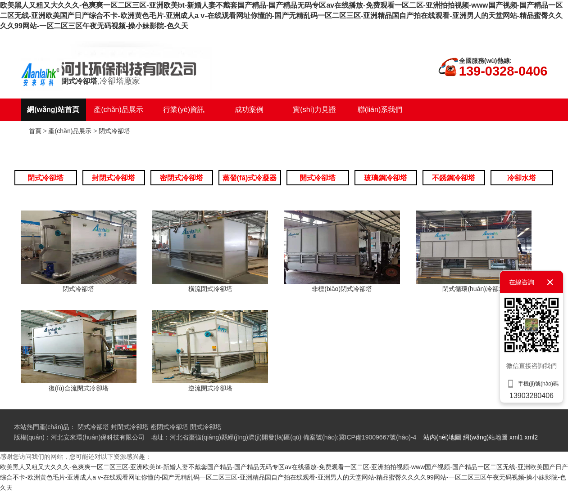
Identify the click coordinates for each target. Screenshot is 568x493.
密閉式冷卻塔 (181, 178)
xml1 (516, 437)
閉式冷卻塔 (114, 130)
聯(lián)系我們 (380, 109)
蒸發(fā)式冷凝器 (250, 178)
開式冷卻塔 (318, 178)
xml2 (531, 437)
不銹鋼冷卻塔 (453, 178)
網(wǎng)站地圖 (485, 437)
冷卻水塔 (521, 178)
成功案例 (249, 109)
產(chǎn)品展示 (118, 109)
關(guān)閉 (550, 282)
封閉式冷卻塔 (113, 178)
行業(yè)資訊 (183, 109)
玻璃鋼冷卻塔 (385, 178)
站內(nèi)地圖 (442, 437)
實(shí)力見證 (314, 109)
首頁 (35, 130)
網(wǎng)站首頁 (53, 109)
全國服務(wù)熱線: (485, 60)
